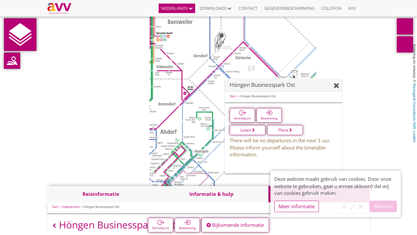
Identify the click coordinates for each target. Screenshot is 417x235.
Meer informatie (297, 206)
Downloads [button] (216, 8)
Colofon (331, 8)
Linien (247, 130)
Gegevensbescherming (289, 8)
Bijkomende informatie (235, 225)
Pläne (285, 130)
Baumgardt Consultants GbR (414, 106)
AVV (352, 8)
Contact (247, 8)
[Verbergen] (336, 86)
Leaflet (414, 136)
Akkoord (383, 206)
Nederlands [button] (177, 8)
